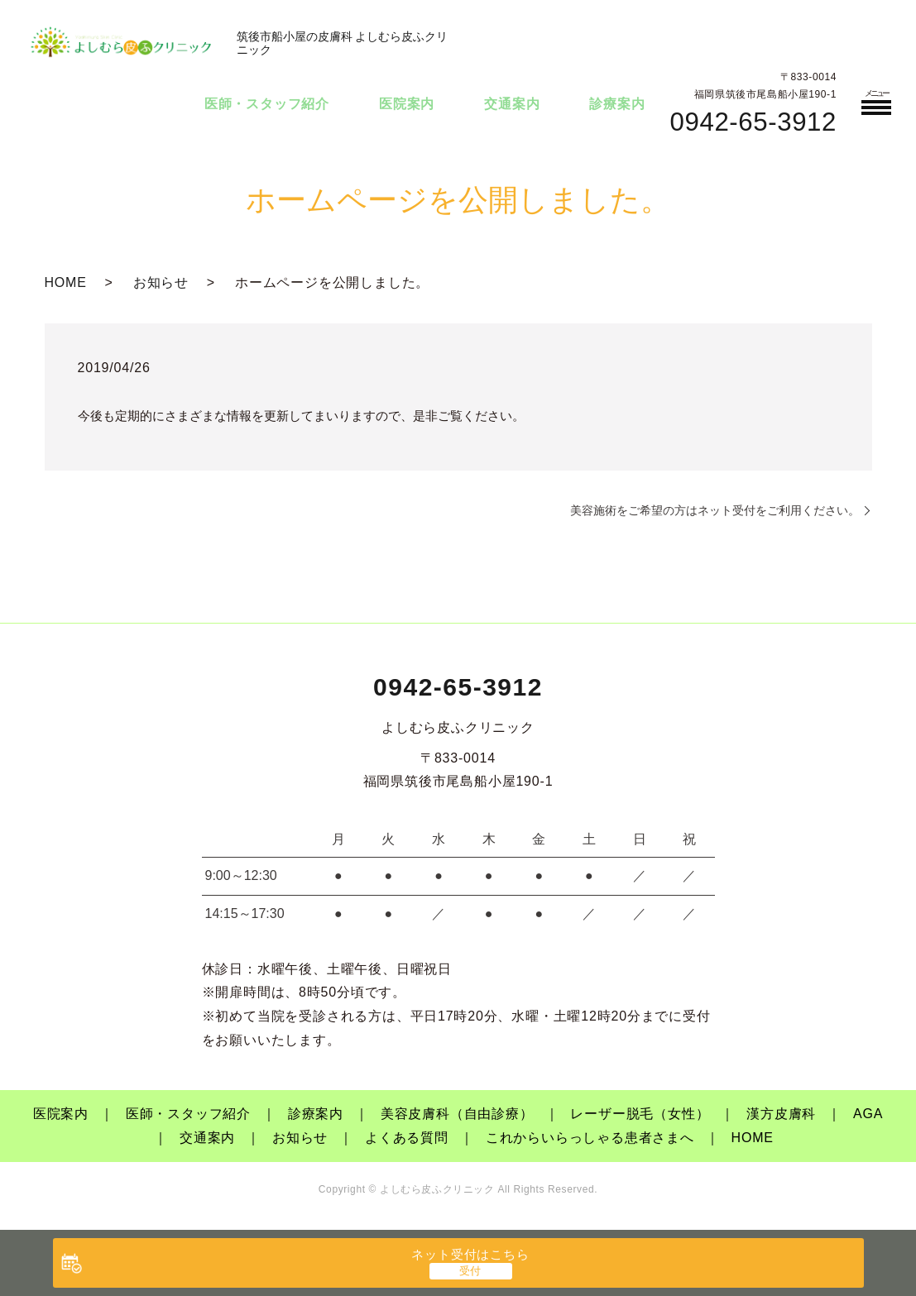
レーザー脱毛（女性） (639, 1114)
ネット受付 (470, 1254)
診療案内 (617, 104)
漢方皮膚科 (781, 1114)
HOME (66, 282)
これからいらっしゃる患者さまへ (590, 1138)
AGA (868, 1114)
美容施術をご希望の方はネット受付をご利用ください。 (715, 510)
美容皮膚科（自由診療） (457, 1114)
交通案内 (512, 104)
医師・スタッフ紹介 (266, 104)
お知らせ (161, 282)
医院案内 (406, 104)
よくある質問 (406, 1138)
